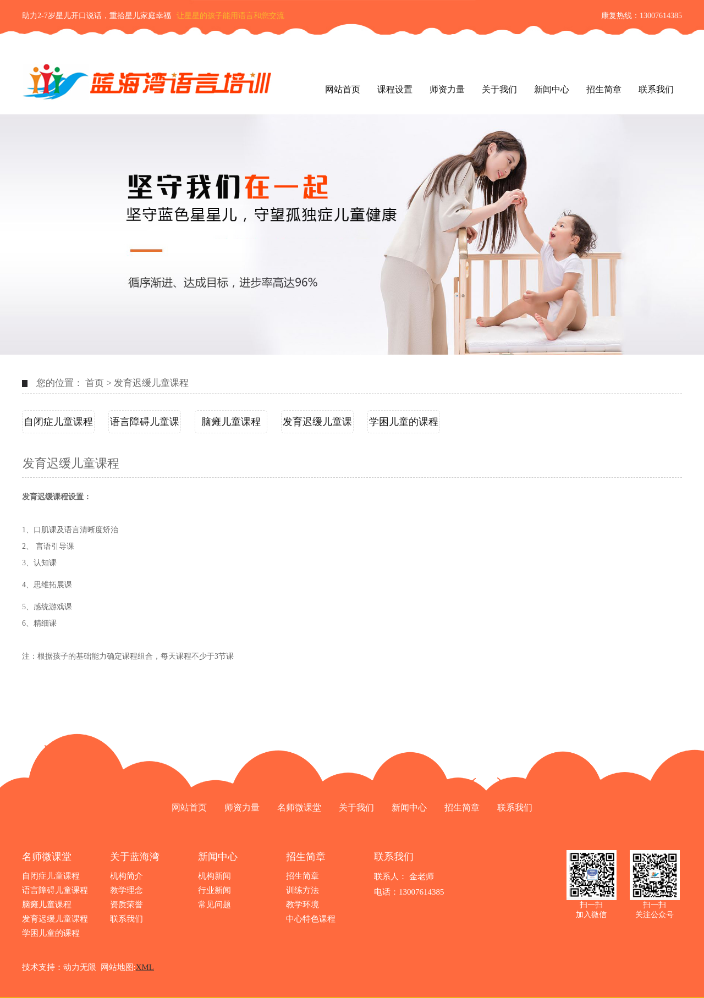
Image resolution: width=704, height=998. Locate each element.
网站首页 (342, 89)
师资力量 (447, 89)
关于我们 (499, 89)
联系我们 (656, 89)
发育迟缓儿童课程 (151, 383)
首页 (94, 383)
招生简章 (604, 89)
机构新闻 (214, 876)
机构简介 (126, 876)
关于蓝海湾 (135, 856)
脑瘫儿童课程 (231, 421)
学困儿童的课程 (403, 421)
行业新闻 (214, 890)
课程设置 (395, 89)
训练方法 (302, 890)
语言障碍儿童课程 (144, 424)
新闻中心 (551, 89)
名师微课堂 (299, 807)
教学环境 (302, 904)
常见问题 (214, 904)
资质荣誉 (126, 904)
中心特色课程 (311, 918)
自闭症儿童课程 (58, 421)
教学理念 (126, 890)
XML (145, 967)
